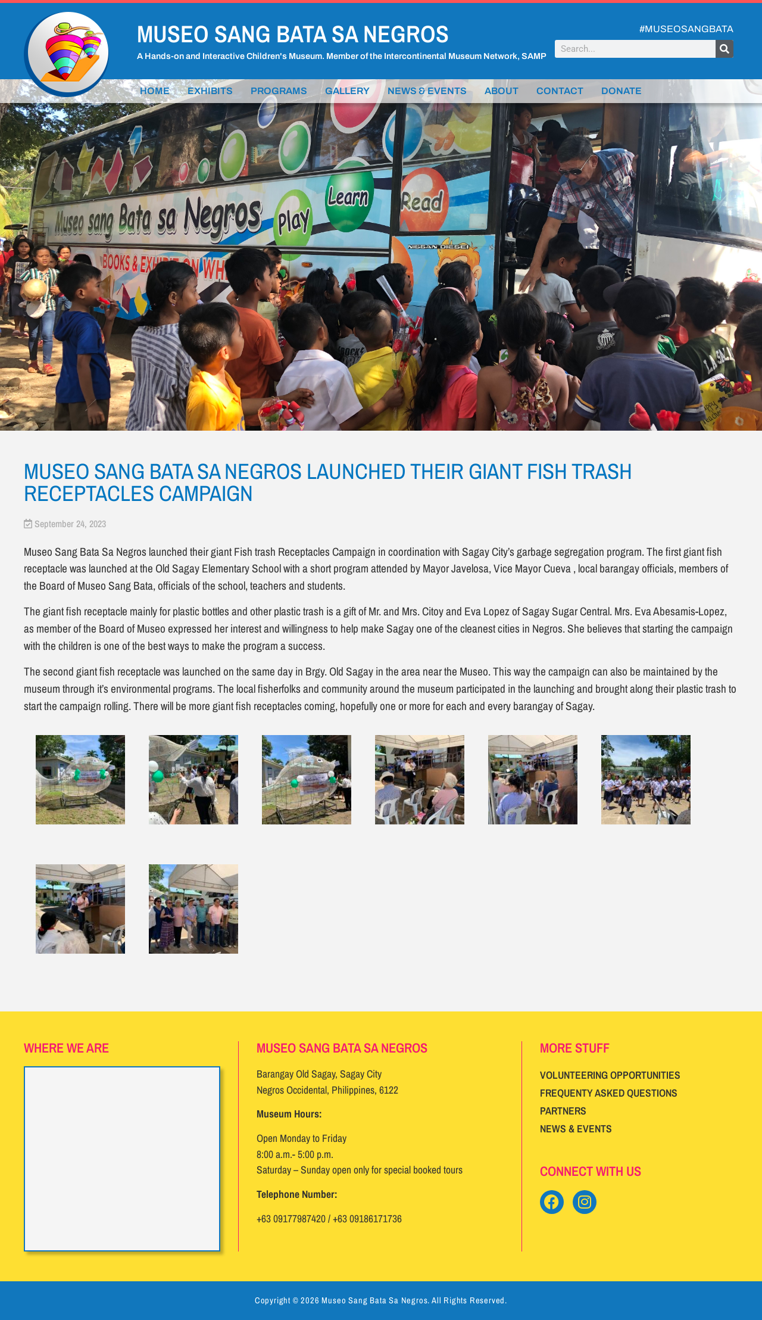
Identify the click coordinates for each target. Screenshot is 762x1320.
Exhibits (210, 91)
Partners (563, 1110)
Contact (559, 91)
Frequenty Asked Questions (608, 1093)
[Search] (724, 49)
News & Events (427, 91)
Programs (279, 91)
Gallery (347, 91)
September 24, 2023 (70, 523)
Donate (621, 91)
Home (155, 91)
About (502, 91)
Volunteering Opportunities (610, 1075)
